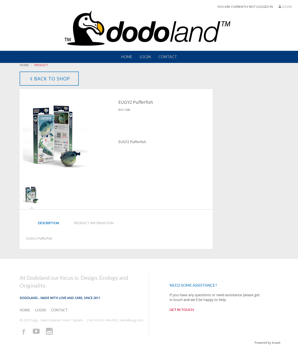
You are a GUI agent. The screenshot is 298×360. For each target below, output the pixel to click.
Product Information (93, 223)
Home (126, 56)
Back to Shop (49, 78)
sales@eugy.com (131, 320)
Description (48, 223)
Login (285, 6)
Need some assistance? (193, 285)
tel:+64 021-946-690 (103, 320)
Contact (167, 56)
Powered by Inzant (267, 343)
